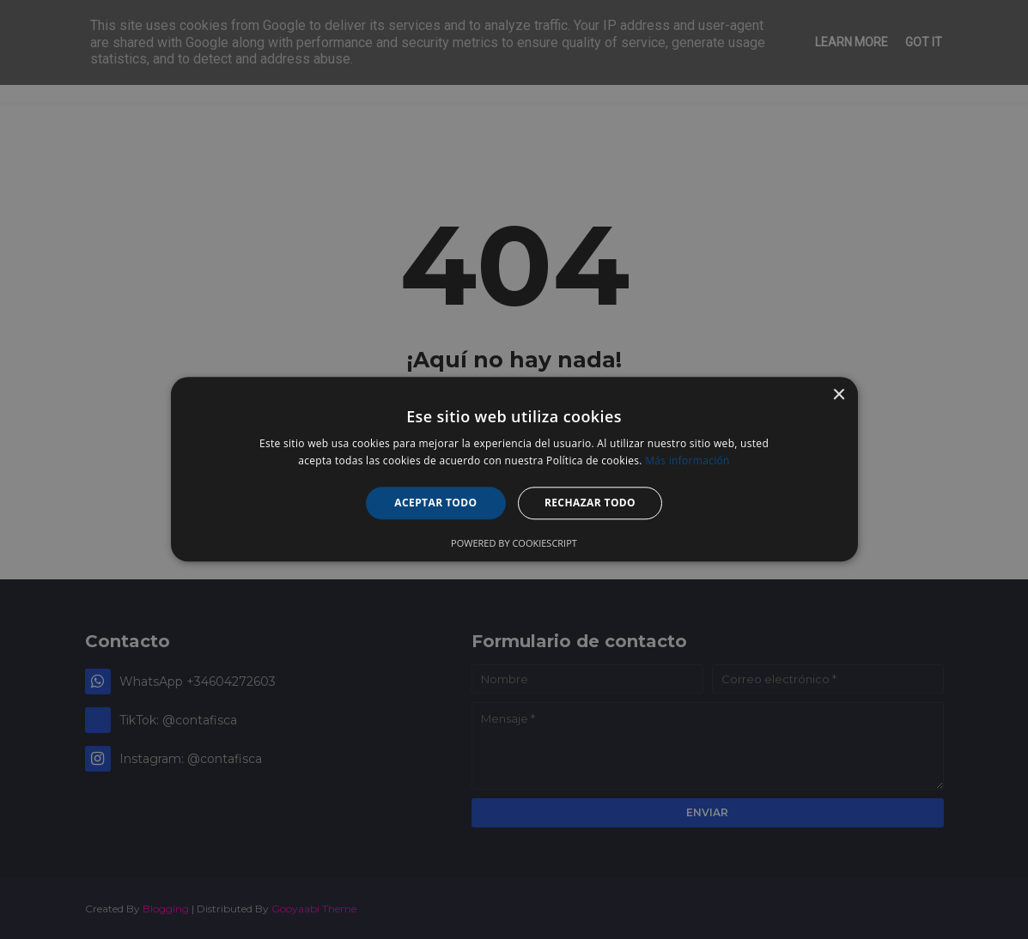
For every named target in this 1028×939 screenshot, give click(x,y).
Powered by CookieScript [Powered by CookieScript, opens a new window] (514, 543)
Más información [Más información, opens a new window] (687, 461)
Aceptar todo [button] (435, 502)
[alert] (514, 469)
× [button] (838, 395)
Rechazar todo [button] (590, 502)
